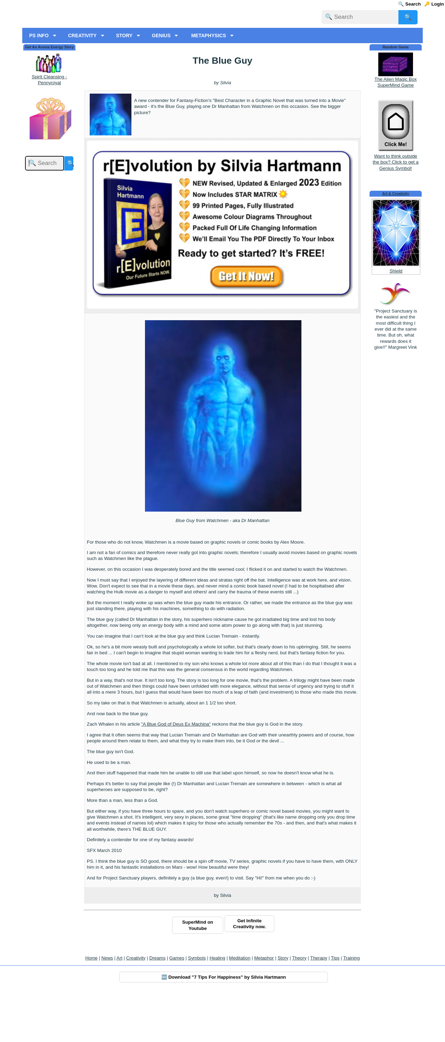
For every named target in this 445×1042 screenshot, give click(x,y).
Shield (395, 319)
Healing (217, 1006)
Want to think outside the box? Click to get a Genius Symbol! (396, 207)
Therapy (318, 1006)
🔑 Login (434, 4)
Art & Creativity (395, 242)
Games (176, 1006)
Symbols (197, 1006)
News (107, 1006)
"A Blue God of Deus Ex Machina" (176, 772)
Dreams (157, 1006)
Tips (335, 1006)
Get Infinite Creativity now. (249, 972)
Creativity (136, 1006)
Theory (299, 1006)
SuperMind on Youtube (197, 973)
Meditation (240, 1006)
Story (282, 1006)
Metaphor (264, 1006)
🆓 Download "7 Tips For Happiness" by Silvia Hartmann (223, 1025)
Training (351, 1006)
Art (119, 1006)
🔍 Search (409, 4)
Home (91, 1006)
